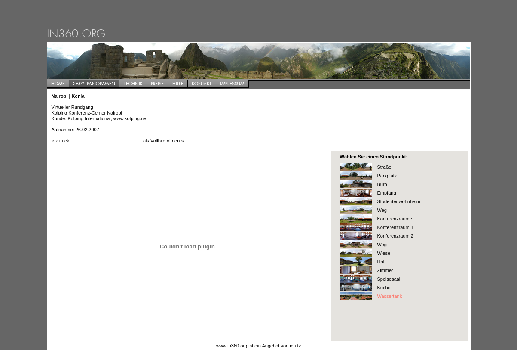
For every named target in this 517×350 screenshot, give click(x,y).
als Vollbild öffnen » (163, 140)
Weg (382, 210)
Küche (384, 287)
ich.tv (295, 345)
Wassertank (389, 296)
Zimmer (385, 270)
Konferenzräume (394, 218)
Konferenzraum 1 (395, 227)
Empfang (386, 192)
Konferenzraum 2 (395, 235)
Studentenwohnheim (398, 201)
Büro (382, 184)
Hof (381, 261)
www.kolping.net (130, 118)
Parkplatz (387, 175)
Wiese (384, 253)
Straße (384, 167)
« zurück (61, 140)
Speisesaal (389, 279)
